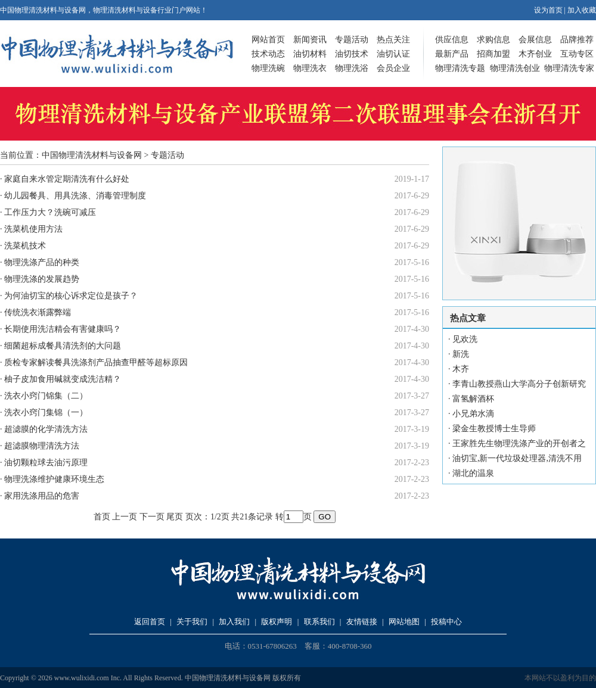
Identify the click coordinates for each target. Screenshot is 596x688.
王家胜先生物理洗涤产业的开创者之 (519, 443)
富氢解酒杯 (473, 398)
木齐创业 (535, 53)
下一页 (151, 516)
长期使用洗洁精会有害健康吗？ (62, 329)
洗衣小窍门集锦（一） (46, 412)
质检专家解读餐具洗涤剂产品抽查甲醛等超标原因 (96, 362)
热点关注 (393, 39)
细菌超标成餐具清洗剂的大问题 (62, 345)
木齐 (460, 369)
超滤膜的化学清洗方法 (46, 429)
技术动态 (268, 53)
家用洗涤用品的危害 (41, 495)
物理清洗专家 (569, 68)
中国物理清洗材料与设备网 (92, 155)
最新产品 (451, 53)
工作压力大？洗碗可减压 (50, 212)
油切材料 (310, 53)
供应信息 (451, 39)
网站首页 (268, 39)
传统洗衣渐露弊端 (37, 312)
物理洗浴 (351, 68)
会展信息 (535, 39)
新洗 (460, 354)
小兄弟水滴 (473, 413)
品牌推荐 (577, 39)
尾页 (174, 516)
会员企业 (393, 68)
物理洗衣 (310, 68)
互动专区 (577, 53)
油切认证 (393, 53)
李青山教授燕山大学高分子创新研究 (519, 383)
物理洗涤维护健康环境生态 (54, 479)
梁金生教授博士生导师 (494, 428)
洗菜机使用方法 (33, 229)
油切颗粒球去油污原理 (46, 462)
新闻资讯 (310, 39)
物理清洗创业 (515, 68)
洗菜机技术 (25, 245)
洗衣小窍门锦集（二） (46, 395)
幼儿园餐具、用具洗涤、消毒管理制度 (75, 195)
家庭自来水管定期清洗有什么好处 (66, 179)
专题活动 (351, 39)
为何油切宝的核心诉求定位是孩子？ (71, 295)
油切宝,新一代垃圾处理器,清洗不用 (517, 458)
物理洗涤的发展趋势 (41, 279)
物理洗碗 (268, 68)
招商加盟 (493, 53)
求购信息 (493, 39)
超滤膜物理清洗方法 (41, 445)
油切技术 (351, 53)
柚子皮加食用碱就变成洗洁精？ (62, 379)
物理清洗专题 (460, 68)
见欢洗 (464, 339)
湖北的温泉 (473, 473)
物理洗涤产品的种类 (41, 262)
